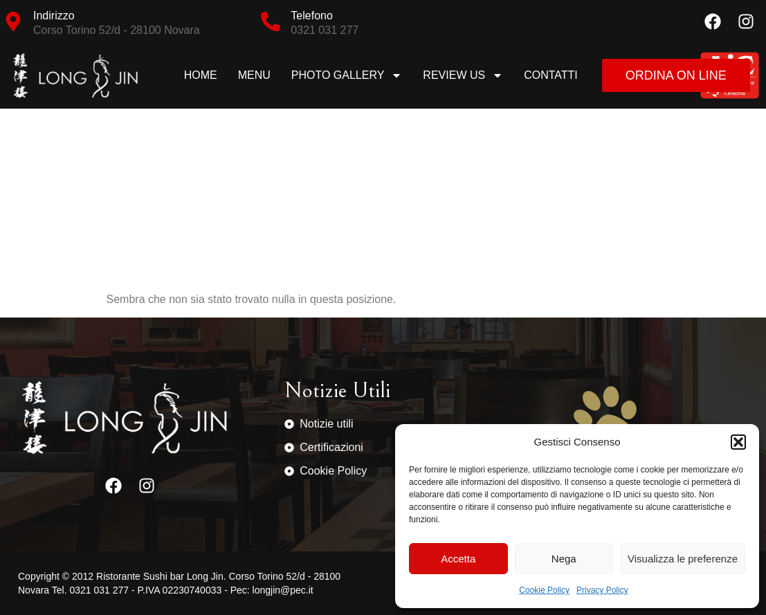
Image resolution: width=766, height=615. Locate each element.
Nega (563, 558)
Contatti (551, 75)
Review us (463, 75)
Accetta (458, 558)
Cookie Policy (544, 590)
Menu (254, 75)
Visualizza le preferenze (683, 558)
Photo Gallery (347, 75)
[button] (738, 442)
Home (200, 75)
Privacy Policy (602, 590)
